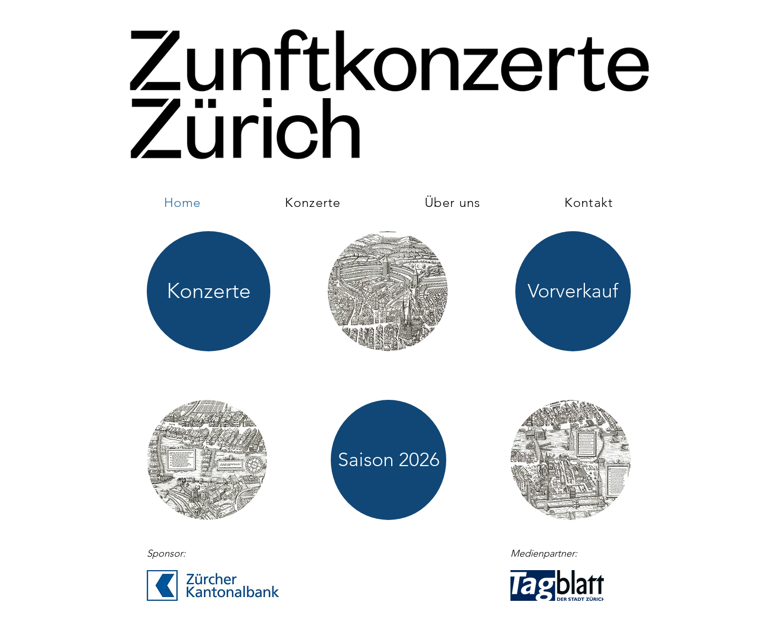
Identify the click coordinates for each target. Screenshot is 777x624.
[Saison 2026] (388, 460)
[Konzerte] (208, 291)
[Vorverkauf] (573, 291)
